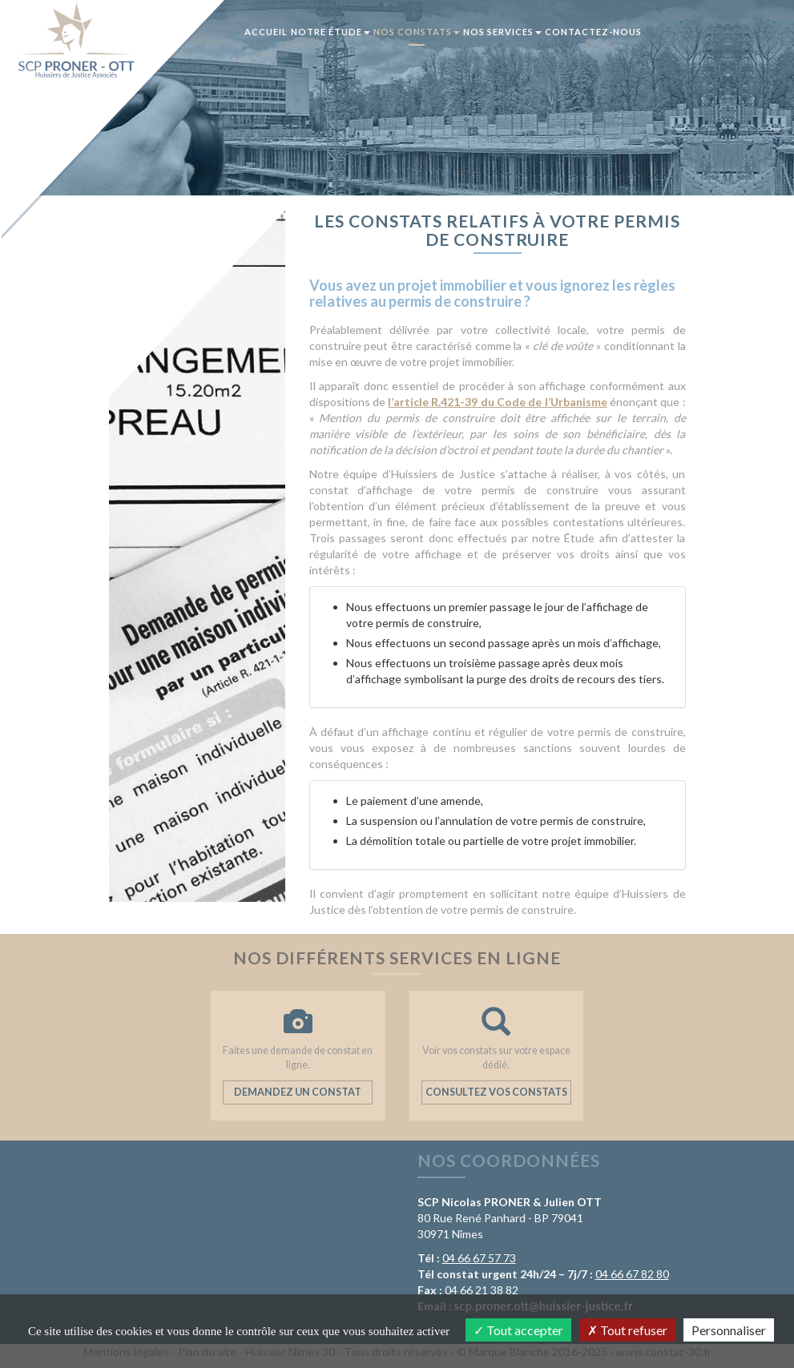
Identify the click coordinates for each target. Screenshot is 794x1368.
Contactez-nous (593, 31)
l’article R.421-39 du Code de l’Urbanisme (497, 401)
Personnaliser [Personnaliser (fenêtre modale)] (728, 1330)
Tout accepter (518, 1330)
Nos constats (416, 31)
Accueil (266, 31)
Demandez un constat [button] (297, 1092)
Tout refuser (627, 1330)
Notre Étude (330, 31)
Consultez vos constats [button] (496, 1092)
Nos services (502, 31)
